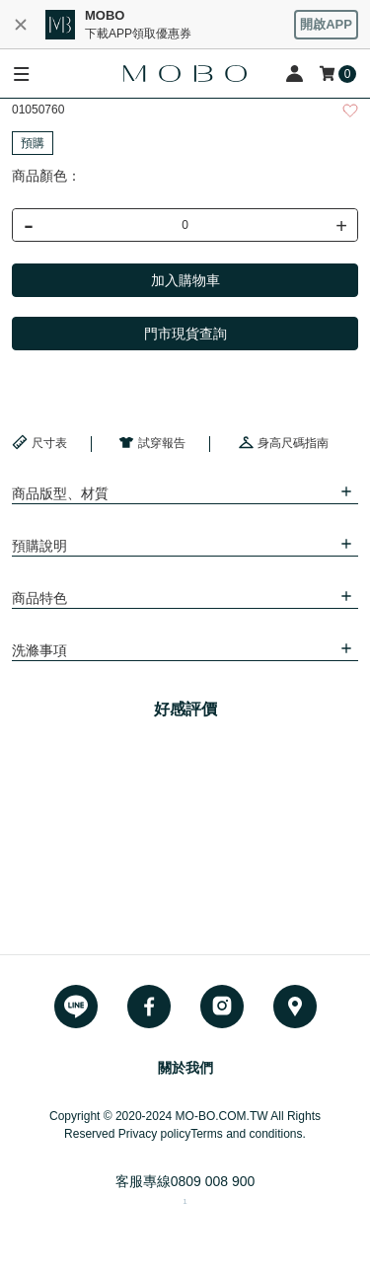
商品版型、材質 (60, 493)
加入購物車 (185, 280)
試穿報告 (151, 442)
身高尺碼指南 (283, 442)
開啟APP (326, 24)
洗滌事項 (39, 650)
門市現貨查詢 (185, 333)
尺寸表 (39, 442)
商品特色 (39, 598)
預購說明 (39, 546)
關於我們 (185, 1068)
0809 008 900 (213, 1181)
